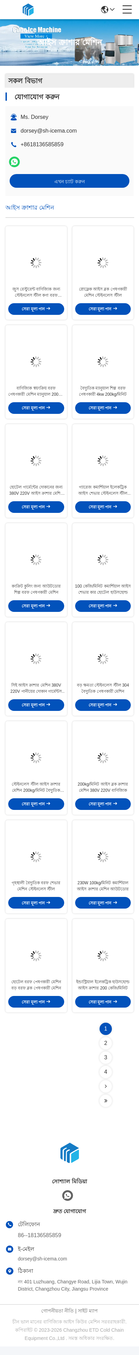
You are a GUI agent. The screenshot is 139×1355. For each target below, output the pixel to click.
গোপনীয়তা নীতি (57, 1319)
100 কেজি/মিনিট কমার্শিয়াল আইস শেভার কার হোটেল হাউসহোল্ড (103, 593)
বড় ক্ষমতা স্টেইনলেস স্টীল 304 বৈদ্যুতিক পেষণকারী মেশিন (103, 693)
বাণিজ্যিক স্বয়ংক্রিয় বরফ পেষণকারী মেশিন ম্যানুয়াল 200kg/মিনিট (36, 393)
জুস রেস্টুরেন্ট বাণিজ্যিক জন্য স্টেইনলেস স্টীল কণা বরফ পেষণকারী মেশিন (36, 293)
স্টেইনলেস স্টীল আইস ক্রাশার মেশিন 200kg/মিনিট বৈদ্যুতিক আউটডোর (36, 794)
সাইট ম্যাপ (88, 1319)
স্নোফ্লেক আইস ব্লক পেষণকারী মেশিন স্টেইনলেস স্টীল (103, 293)
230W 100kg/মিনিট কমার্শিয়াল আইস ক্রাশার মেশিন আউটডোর (103, 893)
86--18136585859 (39, 1244)
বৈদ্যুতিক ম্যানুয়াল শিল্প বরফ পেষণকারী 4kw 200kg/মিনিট (103, 393)
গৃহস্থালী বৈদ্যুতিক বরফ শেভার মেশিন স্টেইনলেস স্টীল (36, 893)
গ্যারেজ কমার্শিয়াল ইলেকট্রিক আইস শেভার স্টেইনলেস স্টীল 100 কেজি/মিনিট (102, 494)
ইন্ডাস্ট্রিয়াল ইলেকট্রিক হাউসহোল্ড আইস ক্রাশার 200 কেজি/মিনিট (102, 993)
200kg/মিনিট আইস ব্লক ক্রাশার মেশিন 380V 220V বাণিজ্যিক (103, 793)
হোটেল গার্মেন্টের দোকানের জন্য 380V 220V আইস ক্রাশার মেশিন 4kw (36, 494)
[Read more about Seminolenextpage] (106, 1095)
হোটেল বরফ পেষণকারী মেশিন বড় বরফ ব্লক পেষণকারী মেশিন (36, 993)
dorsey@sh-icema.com (49, 131)
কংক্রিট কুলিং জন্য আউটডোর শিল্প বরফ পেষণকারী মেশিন (36, 593)
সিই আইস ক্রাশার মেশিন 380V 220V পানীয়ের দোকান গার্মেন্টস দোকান (36, 694)
